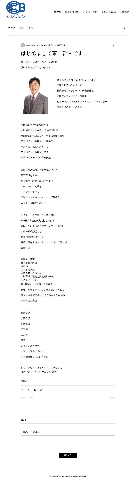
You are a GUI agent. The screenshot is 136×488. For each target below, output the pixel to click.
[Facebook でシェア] (22, 390)
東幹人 (31, 28)
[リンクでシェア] (41, 390)
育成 (22, 28)
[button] (124, 28)
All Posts (11, 28)
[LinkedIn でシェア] (34, 390)
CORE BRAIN (64, 476)
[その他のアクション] (113, 45)
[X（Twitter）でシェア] (28, 390)
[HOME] (68, 455)
